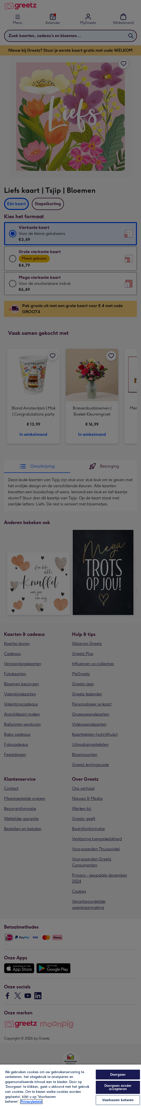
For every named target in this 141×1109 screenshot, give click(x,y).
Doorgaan (118, 1074)
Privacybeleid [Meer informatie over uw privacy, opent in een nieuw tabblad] (31, 1101)
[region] (70, 1086)
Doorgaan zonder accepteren (117, 1087)
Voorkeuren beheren (118, 1100)
